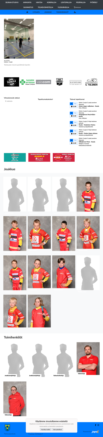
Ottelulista (8, 108)
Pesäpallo (80, 2)
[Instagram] (97, 425)
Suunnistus (28, 7)
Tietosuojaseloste (9, 434)
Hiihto (39, 2)
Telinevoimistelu (45, 7)
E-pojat (36, 12)
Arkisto (77, 7)
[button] (15, 195)
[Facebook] (95, 425)
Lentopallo (66, 2)
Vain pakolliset (57, 429)
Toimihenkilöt (62, 12)
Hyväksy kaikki (45, 429)
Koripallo (51, 2)
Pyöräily (93, 2)
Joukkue (48, 12)
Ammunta (27, 2)
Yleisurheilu (63, 7)
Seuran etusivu (12, 2)
